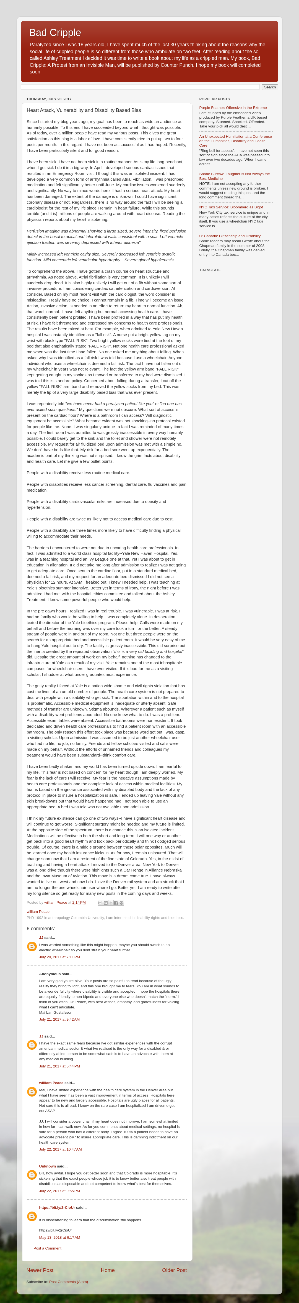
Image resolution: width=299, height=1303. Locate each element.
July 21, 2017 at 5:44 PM (59, 1066)
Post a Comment (48, 1248)
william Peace (51, 1083)
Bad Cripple (55, 32)
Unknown (47, 1166)
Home (108, 1270)
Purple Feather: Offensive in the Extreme (233, 108)
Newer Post (40, 1270)
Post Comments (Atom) (68, 1282)
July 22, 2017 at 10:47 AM (60, 1149)
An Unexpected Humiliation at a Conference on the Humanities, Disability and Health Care (235, 140)
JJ (41, 938)
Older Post (174, 1270)
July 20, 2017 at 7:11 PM (59, 957)
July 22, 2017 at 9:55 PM (59, 1191)
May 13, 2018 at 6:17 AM (59, 1237)
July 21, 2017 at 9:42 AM (59, 1019)
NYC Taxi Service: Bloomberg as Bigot (231, 207)
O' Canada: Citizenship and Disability (230, 236)
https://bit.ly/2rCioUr (57, 1207)
